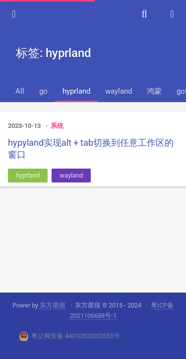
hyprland (76, 91)
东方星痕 (52, 305)
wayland (118, 91)
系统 (57, 125)
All (19, 91)
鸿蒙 (154, 91)
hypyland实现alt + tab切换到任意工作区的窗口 (91, 148)
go (43, 91)
